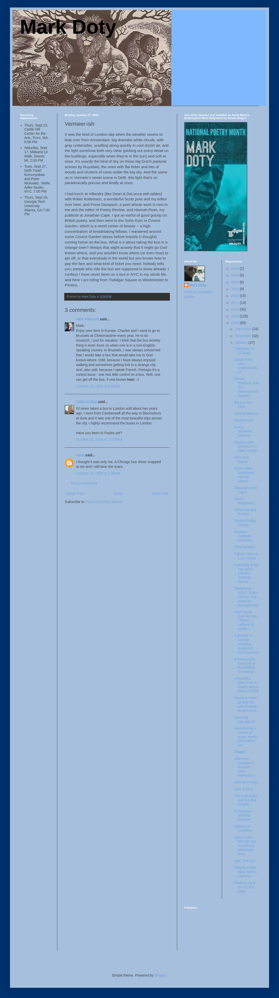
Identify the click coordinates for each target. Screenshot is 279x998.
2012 (235, 296)
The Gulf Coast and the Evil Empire (246, 800)
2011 (235, 303)
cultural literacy (245, 413)
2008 (235, 323)
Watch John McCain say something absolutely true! (245, 845)
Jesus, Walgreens (244, 501)
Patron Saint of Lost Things (245, 556)
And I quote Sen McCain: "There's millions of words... (246, 620)
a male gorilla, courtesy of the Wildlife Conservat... (245, 665)
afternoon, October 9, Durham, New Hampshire (244, 767)
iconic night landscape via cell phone (244, 474)
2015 (235, 275)
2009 (235, 316)
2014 (235, 282)
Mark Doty (68, 27)
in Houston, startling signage (243, 815)
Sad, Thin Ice (244, 861)
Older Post (160, 494)
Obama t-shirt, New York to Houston (245, 872)
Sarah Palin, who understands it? (245, 366)
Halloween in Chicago (244, 351)
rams (80, 455)
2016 (235, 268)
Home (117, 494)
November (243, 336)
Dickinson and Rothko (245, 512)
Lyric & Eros (243, 789)
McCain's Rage (246, 782)
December (243, 329)
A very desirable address (243, 431)
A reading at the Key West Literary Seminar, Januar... (246, 573)
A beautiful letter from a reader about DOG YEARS (246, 684)
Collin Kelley (86, 402)
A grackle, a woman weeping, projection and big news (246, 643)
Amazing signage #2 (244, 719)
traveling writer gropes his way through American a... (246, 704)
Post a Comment (84, 483)
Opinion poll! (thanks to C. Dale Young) (246, 446)
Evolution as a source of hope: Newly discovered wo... (245, 736)
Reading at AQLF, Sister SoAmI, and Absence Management (246, 596)
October (242, 343)
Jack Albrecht (87, 319)
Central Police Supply (245, 523)
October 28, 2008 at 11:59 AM (99, 439)
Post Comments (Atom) (104, 502)
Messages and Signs (245, 490)
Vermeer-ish (243, 420)
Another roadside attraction (243, 536)
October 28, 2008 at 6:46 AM (98, 386)
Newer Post (75, 494)
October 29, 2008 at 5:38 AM (98, 473)
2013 (235, 289)
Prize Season (244, 547)
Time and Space (241, 459)
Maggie (240, 752)
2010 (235, 309)
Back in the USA (242, 404)
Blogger (160, 975)
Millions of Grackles (243, 828)
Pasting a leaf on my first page (244, 887)
